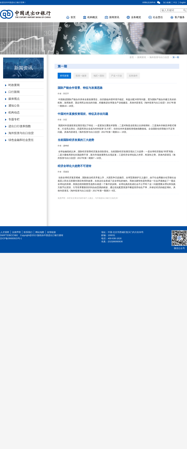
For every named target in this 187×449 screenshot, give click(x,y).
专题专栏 (12, 119)
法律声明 (16, 232)
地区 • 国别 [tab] (99, 75)
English (183, 2)
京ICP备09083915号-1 (11, 238)
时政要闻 (12, 85)
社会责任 (156, 17)
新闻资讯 (112, 17)
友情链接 (51, 232)
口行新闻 (12, 91)
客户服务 (177, 17)
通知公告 (12, 105)
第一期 (176, 57)
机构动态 (12, 112)
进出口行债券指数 (18, 126)
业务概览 (134, 17)
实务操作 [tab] (133, 75)
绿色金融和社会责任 (19, 140)
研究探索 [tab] (64, 75)
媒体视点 (12, 98)
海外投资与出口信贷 (19, 133)
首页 (71, 17)
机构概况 (90, 17)
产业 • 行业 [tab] (116, 75)
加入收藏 (167, 2)
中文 (175, 2)
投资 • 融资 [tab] (81, 75)
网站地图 (39, 232)
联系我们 (28, 232)
